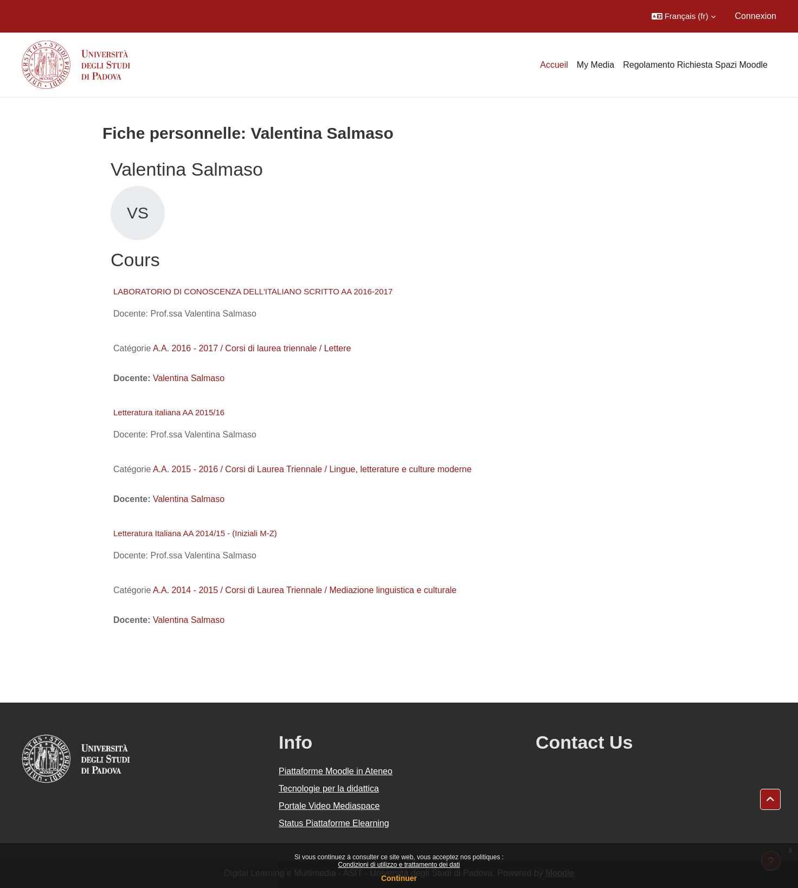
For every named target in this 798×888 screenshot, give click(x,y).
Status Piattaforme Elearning (334, 823)
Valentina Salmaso (188, 378)
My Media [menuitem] (595, 64)
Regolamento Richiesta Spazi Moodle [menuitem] (695, 64)
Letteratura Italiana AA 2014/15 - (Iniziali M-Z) (195, 533)
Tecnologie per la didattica (329, 788)
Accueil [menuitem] (554, 64)
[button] (683, 16)
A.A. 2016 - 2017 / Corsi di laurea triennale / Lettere (252, 348)
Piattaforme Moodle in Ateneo (335, 771)
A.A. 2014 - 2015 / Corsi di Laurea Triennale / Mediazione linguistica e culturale (304, 590)
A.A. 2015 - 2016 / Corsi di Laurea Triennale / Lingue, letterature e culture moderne (312, 469)
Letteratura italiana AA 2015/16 (168, 412)
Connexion (756, 16)
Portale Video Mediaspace (329, 805)
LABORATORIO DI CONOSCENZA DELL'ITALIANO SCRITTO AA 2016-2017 (252, 291)
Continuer (399, 878)
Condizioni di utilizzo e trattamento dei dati (399, 864)
